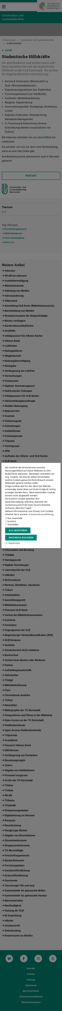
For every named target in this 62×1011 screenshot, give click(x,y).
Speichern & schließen (21, 538)
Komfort (10, 521)
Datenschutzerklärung (41, 514)
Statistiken (12, 524)
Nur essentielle (13, 518)
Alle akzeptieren (18, 530)
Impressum (12, 543)
